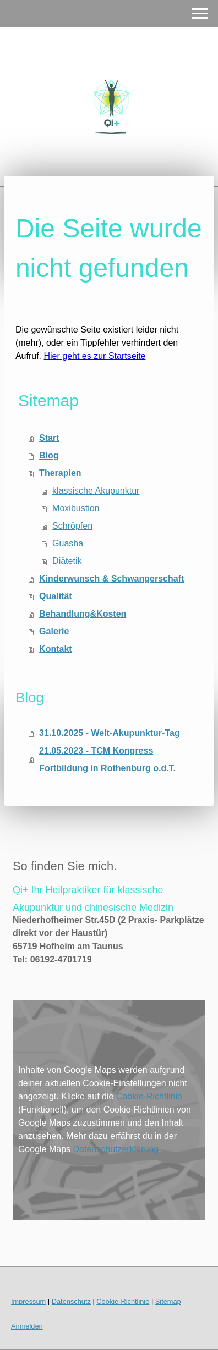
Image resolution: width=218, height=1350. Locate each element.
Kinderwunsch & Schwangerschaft (111, 578)
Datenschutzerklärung (116, 1149)
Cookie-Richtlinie (149, 1096)
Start (49, 437)
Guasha (67, 543)
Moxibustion (75, 508)
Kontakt (55, 649)
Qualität (55, 596)
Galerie (54, 631)
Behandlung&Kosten (82, 613)
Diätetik (66, 561)
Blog (49, 455)
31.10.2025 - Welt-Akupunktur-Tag (109, 733)
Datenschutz (71, 1301)
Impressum (28, 1301)
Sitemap (168, 1301)
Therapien (60, 473)
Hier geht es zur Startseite (95, 356)
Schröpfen (72, 525)
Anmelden (27, 1326)
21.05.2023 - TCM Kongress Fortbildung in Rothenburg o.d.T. (107, 759)
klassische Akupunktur (95, 490)
